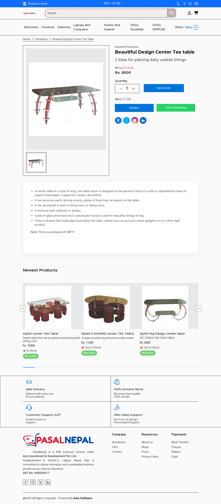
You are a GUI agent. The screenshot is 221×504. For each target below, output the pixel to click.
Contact (117, 451)
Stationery (64, 27)
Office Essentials (137, 27)
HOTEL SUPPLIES (159, 27)
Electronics (31, 27)
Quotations (119, 442)
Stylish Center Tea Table (40, 333)
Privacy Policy (150, 456)
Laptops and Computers (82, 27)
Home (26, 39)
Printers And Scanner (112, 27)
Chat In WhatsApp (176, 107)
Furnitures (48, 27)
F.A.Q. (115, 447)
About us (147, 442)
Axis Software (83, 498)
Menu (191, 27)
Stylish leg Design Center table (162, 333)
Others (179, 27)
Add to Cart (164, 87)
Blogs (145, 447)
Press (145, 451)
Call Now (134, 107)
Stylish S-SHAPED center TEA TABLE (107, 333)
